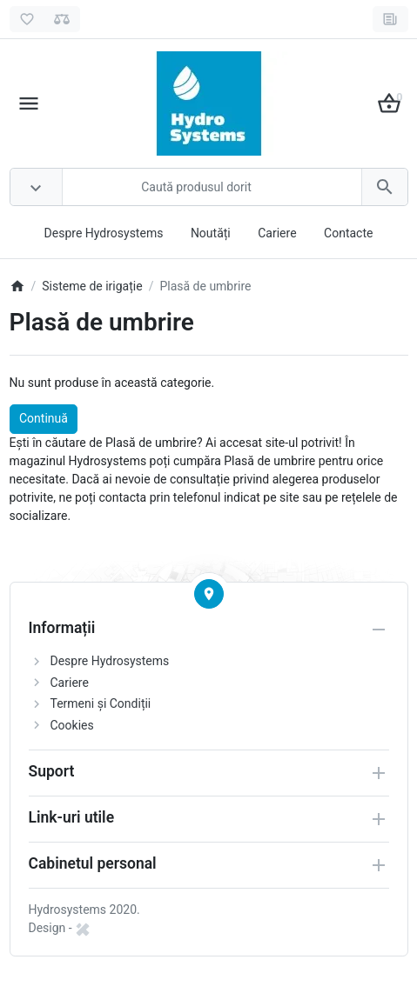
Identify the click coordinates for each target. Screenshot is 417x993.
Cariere (277, 233)
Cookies (72, 725)
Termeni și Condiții (100, 703)
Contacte (348, 233)
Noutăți (211, 233)
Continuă (43, 418)
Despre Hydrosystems (104, 233)
